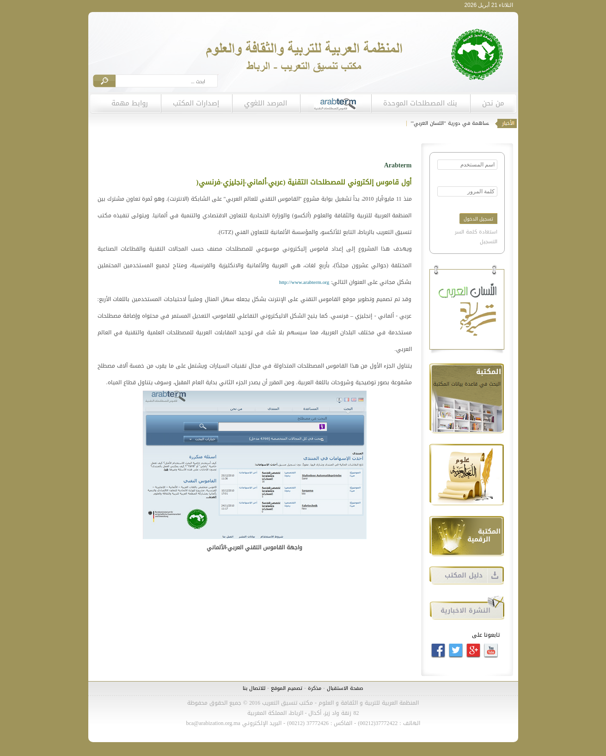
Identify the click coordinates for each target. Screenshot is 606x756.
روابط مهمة (129, 103)
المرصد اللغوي (265, 103)
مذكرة (313, 688)
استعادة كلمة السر (476, 232)
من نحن (493, 103)
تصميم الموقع (286, 688)
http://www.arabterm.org (304, 282)
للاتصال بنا (254, 688)
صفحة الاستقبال (345, 688)
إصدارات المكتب (196, 103)
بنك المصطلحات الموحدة (420, 103)
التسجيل (488, 241)
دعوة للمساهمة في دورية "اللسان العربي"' (457, 123)
